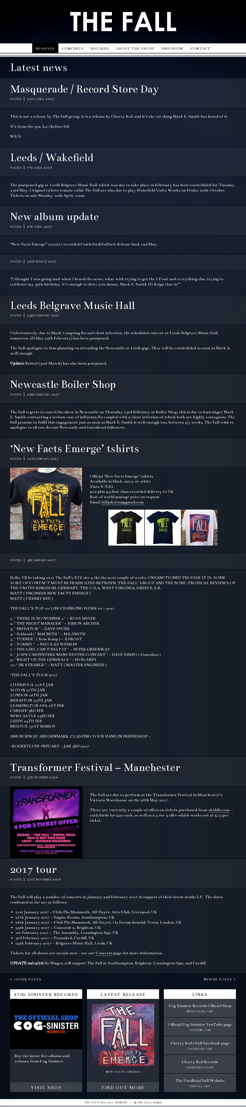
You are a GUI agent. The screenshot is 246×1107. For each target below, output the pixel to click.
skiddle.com (219, 810)
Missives (45, 48)
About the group (135, 48)
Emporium (172, 48)
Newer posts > (220, 979)
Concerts (73, 48)
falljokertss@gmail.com (122, 502)
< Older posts (25, 979)
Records (100, 48)
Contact (200, 48)
